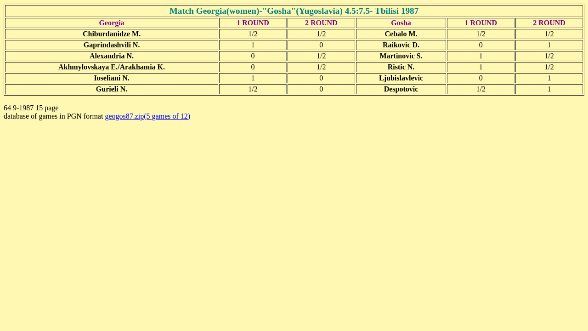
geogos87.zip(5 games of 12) (147, 116)
